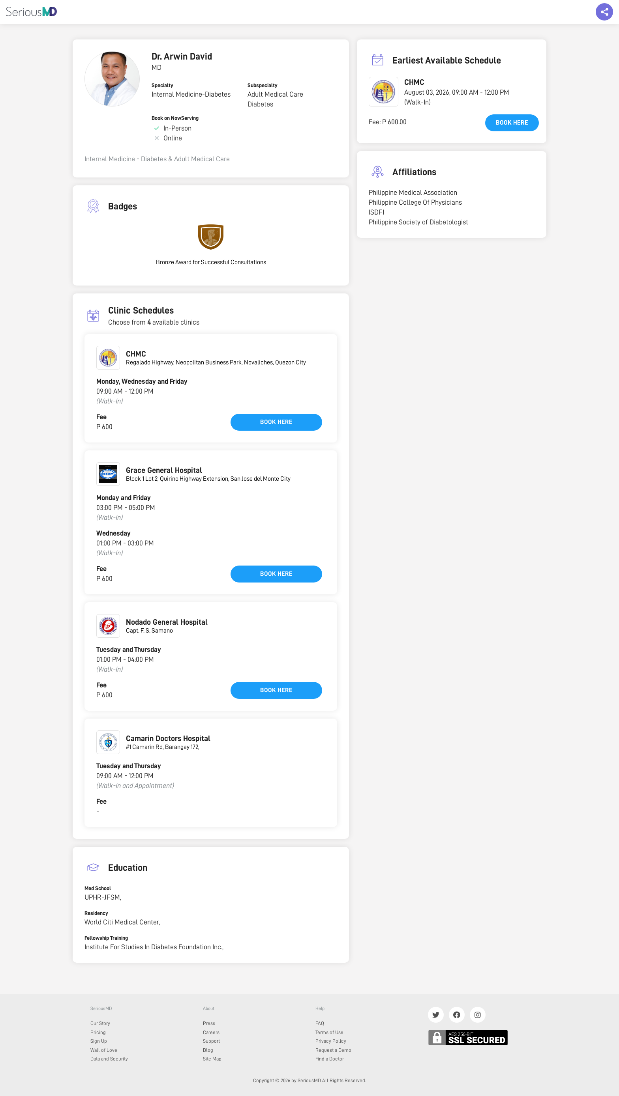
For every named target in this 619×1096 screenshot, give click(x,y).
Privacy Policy (330, 1041)
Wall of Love (103, 1050)
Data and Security (109, 1058)
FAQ (319, 1023)
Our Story (100, 1023)
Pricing (98, 1032)
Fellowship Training (106, 938)
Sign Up (98, 1041)
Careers (211, 1032)
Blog (208, 1050)
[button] (383, 91)
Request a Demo (333, 1050)
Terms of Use (329, 1032)
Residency (96, 913)
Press (209, 1023)
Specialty (162, 85)
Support (211, 1041)
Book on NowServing (175, 118)
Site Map (212, 1058)
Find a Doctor (329, 1058)
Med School (97, 888)
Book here (276, 422)
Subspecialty (263, 85)
